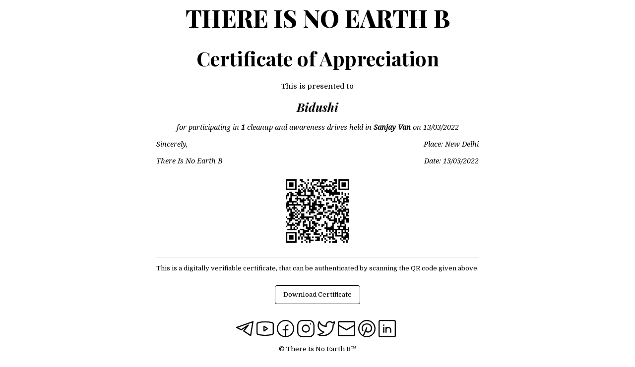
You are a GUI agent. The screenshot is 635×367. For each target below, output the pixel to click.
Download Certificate (317, 294)
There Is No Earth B (318, 18)
